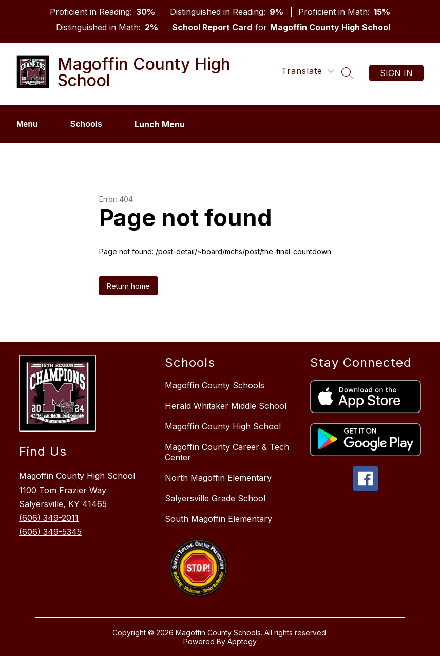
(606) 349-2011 (49, 518)
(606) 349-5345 (50, 532)
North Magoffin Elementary (218, 478)
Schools (94, 124)
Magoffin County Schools (214, 385)
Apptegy (242, 641)
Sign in (396, 73)
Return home (128, 286)
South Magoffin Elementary (218, 519)
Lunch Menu (160, 124)
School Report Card (212, 27)
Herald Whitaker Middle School (225, 406)
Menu (35, 124)
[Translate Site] (308, 71)
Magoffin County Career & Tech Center (227, 452)
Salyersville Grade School (215, 498)
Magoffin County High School (223, 426)
